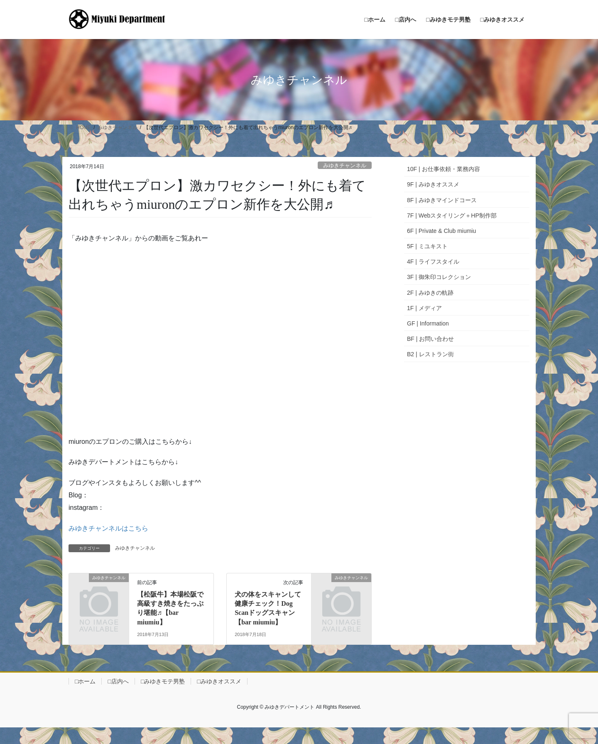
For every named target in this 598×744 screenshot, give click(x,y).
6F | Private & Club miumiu (441, 231)
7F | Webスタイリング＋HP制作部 (452, 215)
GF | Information (428, 323)
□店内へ (118, 681)
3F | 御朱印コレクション (439, 277)
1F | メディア (424, 308)
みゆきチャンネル (344, 165)
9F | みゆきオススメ (433, 184)
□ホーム (85, 681)
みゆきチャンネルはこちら (108, 528)
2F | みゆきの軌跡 (430, 292)
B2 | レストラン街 (430, 354)
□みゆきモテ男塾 (163, 681)
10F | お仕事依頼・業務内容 (443, 169)
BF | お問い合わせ (430, 338)
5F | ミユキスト (427, 246)
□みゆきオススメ (219, 681)
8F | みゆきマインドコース (442, 200)
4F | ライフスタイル (433, 261)
